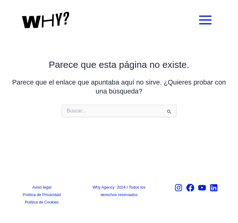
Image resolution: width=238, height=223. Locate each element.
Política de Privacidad (42, 194)
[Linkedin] (214, 188)
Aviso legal (41, 187)
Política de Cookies (42, 202)
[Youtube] (202, 188)
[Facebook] (190, 188)
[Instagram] (178, 188)
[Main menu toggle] (205, 20)
